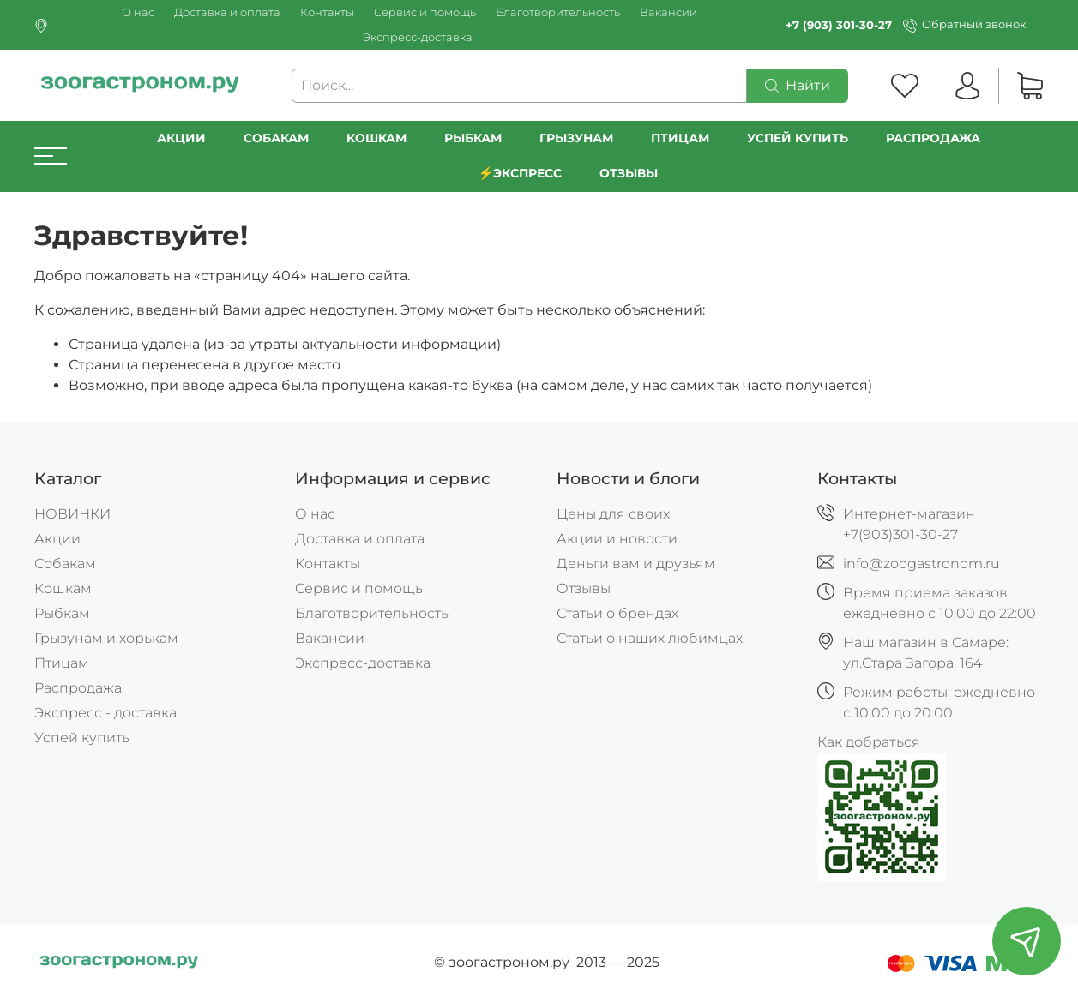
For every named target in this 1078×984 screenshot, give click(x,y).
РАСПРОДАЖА (933, 138)
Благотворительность (558, 12)
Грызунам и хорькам (106, 638)
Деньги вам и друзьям (636, 563)
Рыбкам (473, 138)
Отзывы (628, 173)
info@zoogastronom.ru (921, 563)
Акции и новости (617, 539)
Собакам (276, 138)
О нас (138, 12)
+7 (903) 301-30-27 (839, 25)
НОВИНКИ (72, 514)
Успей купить (81, 737)
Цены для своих (613, 514)
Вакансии (668, 12)
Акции (181, 138)
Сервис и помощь (425, 12)
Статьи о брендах (617, 613)
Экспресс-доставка (418, 37)
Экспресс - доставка (105, 713)
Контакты (327, 12)
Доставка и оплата (227, 12)
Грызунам (576, 138)
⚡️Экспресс (521, 173)
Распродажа (78, 688)
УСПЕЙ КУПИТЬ (797, 138)
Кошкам (376, 138)
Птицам (680, 138)
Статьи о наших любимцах (650, 638)
